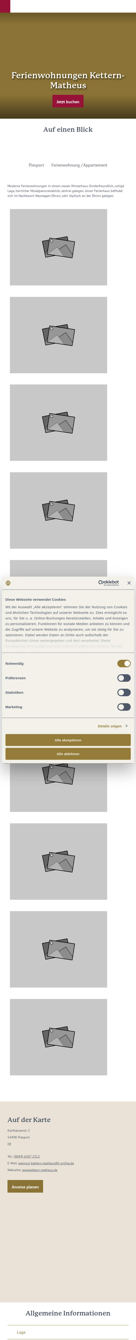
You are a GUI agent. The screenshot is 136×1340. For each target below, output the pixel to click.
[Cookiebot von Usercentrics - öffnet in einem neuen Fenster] (98, 583)
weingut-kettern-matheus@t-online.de (46, 1163)
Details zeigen (109, 726)
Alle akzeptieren (68, 740)
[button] (5, 6)
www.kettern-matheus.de (39, 1170)
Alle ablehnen (68, 754)
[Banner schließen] (129, 583)
